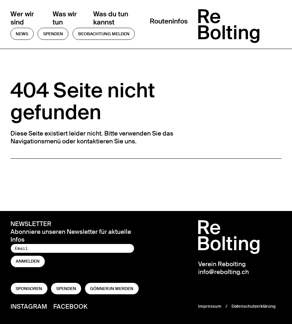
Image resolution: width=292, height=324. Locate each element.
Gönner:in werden (111, 288)
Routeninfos (169, 21)
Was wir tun (65, 18)
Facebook (70, 306)
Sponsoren (29, 288)
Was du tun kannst (110, 18)
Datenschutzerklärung (254, 306)
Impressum (209, 306)
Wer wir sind (22, 18)
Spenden (53, 34)
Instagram (28, 306)
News (22, 34)
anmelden (28, 261)
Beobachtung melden (103, 34)
